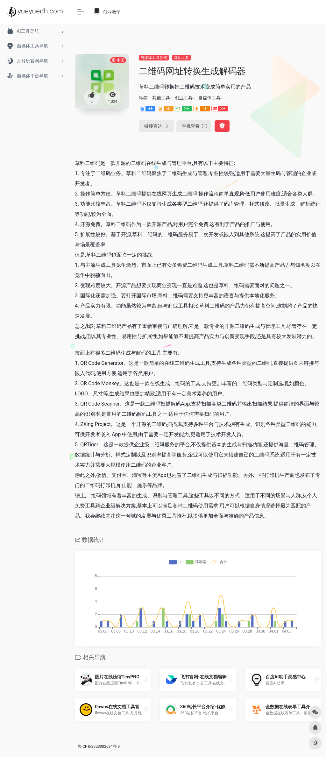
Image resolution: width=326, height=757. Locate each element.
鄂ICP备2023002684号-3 (99, 746)
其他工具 (181, 57)
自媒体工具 (209, 97)
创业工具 (184, 97)
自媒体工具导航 (153, 57)
